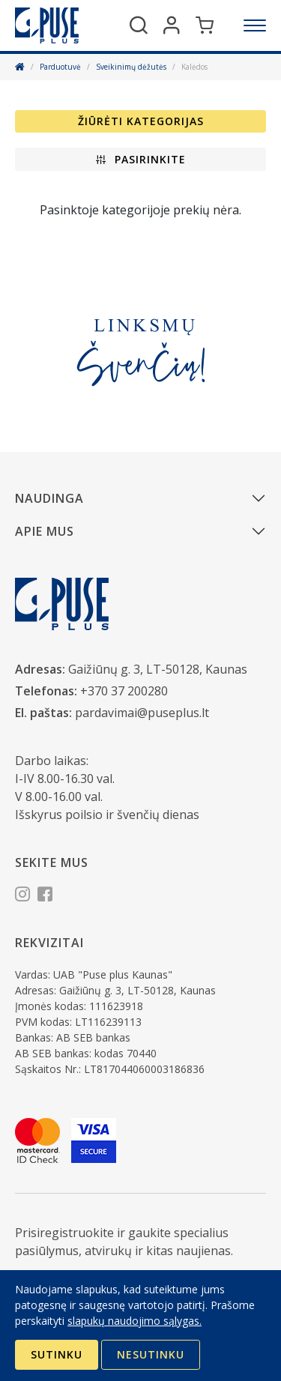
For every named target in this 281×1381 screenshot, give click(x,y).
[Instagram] (22, 896)
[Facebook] (44, 896)
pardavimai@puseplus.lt (142, 712)
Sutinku (56, 1354)
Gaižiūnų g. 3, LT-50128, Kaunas (157, 669)
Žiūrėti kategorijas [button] (141, 121)
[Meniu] (255, 25)
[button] (140, 159)
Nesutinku (150, 1354)
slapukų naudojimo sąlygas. (134, 1321)
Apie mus (44, 531)
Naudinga (49, 498)
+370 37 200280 (124, 691)
